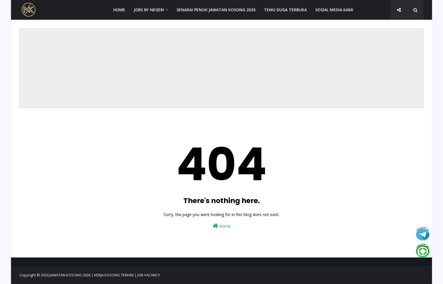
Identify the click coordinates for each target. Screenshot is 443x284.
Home (222, 226)
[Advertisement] (221, 68)
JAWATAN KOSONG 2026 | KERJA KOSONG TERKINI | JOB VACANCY (105, 275)
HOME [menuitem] (119, 9)
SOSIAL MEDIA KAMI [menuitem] (334, 9)
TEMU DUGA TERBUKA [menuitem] (285, 9)
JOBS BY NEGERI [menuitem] (149, 9)
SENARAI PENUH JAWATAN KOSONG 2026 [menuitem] (216, 9)
